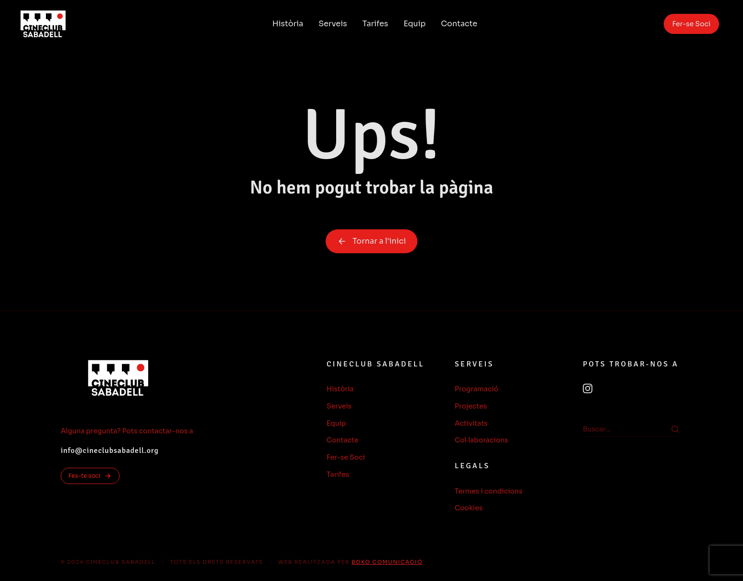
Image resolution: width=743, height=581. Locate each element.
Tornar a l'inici (371, 241)
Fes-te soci (90, 476)
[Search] (675, 429)
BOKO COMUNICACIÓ (386, 562)
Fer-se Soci (691, 24)
